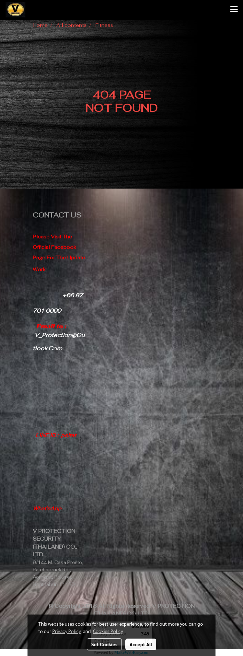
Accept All (141, 644)
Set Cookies (104, 644)
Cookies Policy (108, 631)
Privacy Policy (66, 631)
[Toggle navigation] (234, 9)
